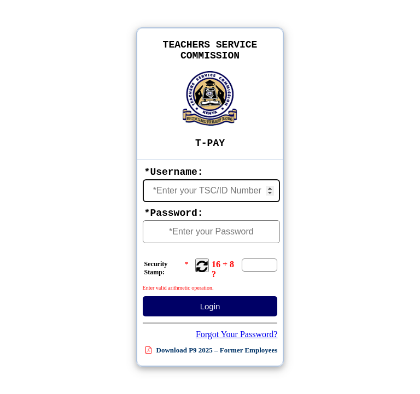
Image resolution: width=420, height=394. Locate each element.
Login (210, 306)
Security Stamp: (166, 269)
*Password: (173, 213)
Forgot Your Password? (237, 334)
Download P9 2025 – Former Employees (211, 350)
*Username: (173, 172)
